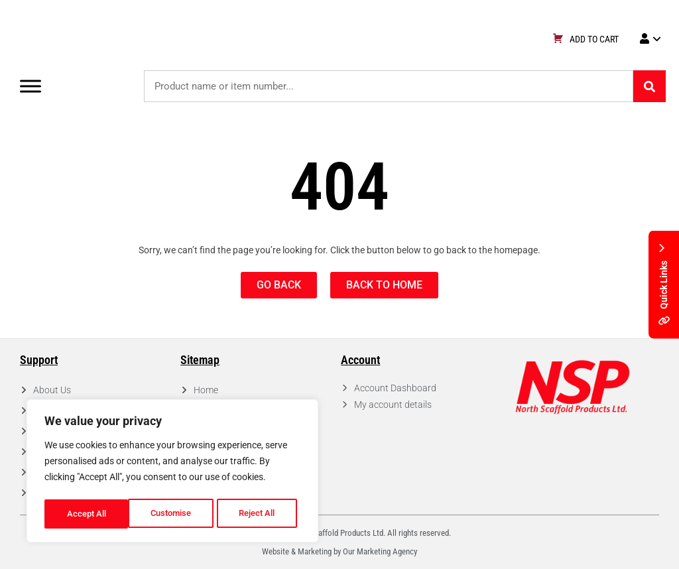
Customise (86, 514)
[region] (172, 472)
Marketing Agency (387, 551)
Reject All (174, 514)
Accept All (260, 514)
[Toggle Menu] (30, 86)
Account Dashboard (395, 388)
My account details (393, 404)
